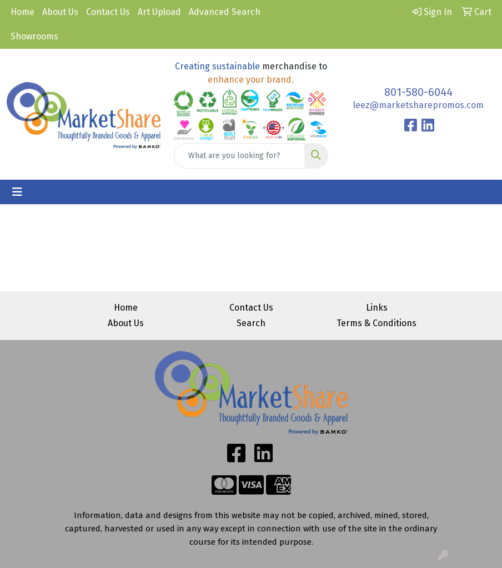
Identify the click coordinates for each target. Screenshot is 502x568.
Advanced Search (224, 12)
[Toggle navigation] (17, 192)
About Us (60, 12)
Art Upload (159, 12)
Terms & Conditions (376, 323)
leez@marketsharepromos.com (418, 105)
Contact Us (108, 12)
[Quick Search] (239, 156)
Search (251, 323)
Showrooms (34, 36)
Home (22, 12)
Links (377, 307)
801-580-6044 (418, 92)
